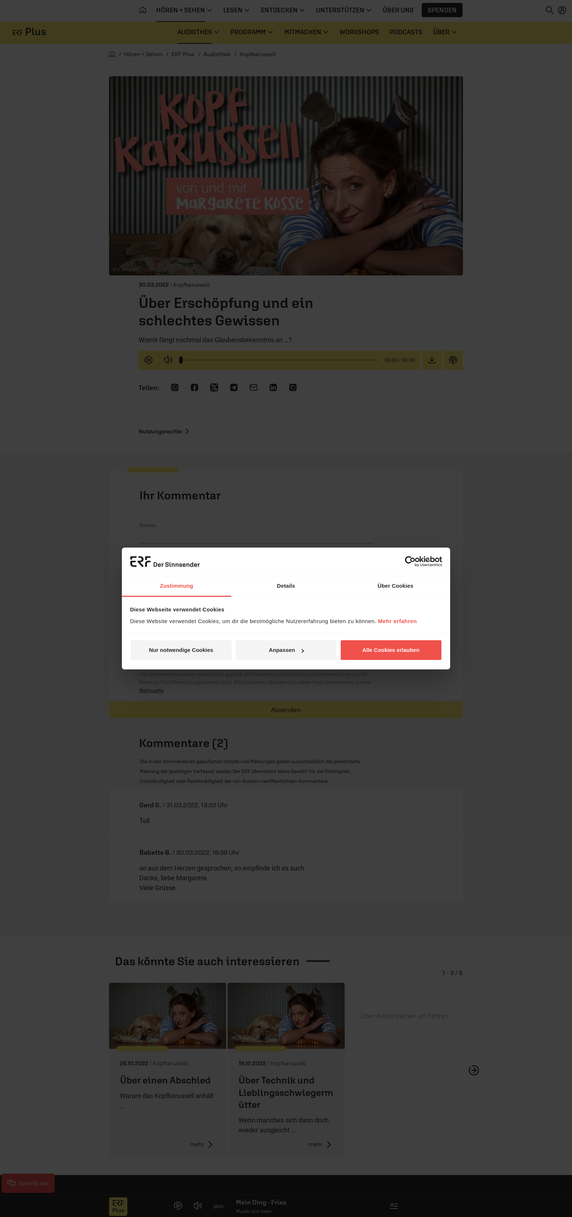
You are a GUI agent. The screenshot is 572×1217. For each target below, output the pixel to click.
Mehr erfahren (397, 621)
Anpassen (286, 650)
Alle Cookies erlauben (391, 650)
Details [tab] (286, 586)
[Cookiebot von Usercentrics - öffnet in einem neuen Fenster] (410, 561)
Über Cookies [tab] (395, 586)
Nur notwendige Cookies (181, 650)
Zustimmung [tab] (176, 586)
